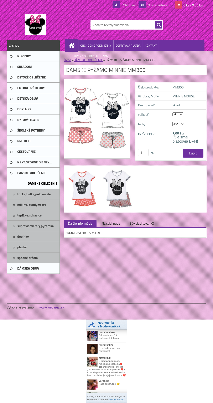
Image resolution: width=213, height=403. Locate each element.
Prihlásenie (126, 4)
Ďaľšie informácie (80, 223)
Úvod (67, 59)
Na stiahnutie (111, 223)
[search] (158, 25)
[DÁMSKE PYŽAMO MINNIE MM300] (83, 169)
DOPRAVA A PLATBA (128, 45)
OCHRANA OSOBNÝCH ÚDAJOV (90, 56)
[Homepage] (73, 45)
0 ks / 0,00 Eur (193, 4)
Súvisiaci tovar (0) (142, 223)
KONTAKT (151, 45)
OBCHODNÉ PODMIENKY (95, 45)
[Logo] (35, 24)
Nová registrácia (156, 4)
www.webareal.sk (51, 307)
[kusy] (143, 152)
